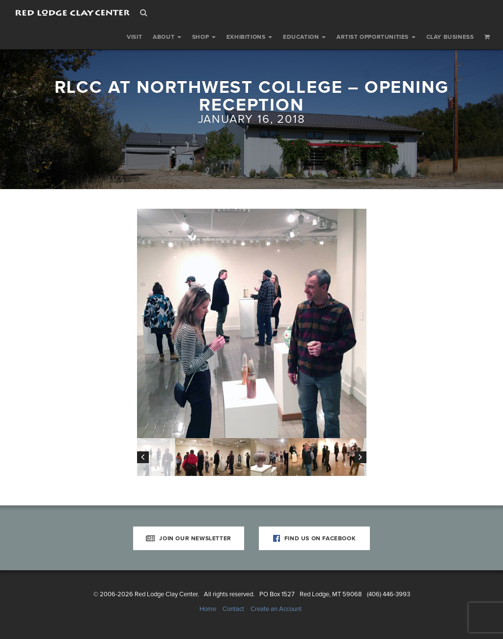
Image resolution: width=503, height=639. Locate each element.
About (167, 36)
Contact (233, 609)
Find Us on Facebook (314, 538)
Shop (204, 36)
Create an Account (276, 609)
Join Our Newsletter (188, 538)
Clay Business (450, 36)
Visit (134, 36)
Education (304, 36)
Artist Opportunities (376, 36)
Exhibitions (249, 36)
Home (207, 609)
